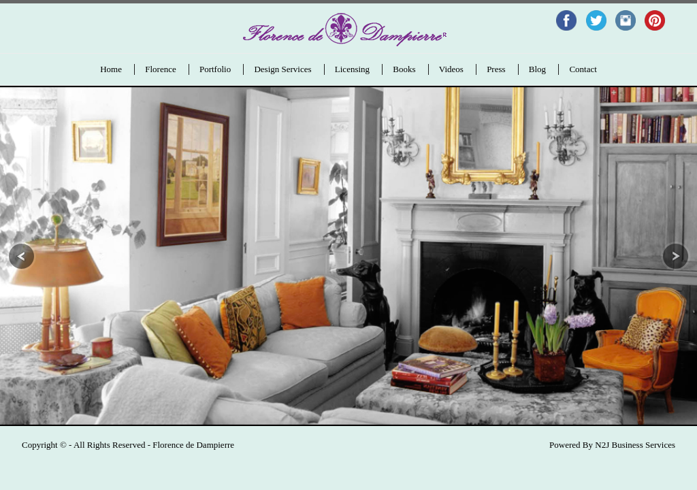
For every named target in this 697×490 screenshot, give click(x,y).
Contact (582, 69)
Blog (537, 69)
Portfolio (215, 69)
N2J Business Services (635, 445)
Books (404, 69)
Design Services (282, 69)
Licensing (352, 69)
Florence (160, 69)
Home (111, 69)
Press (496, 69)
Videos (451, 69)
